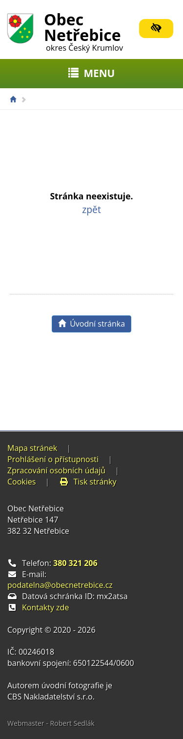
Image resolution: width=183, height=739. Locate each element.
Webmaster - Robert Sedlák (51, 723)
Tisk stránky (88, 481)
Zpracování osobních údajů (56, 470)
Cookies (21, 481)
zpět (91, 209)
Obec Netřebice (83, 30)
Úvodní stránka (91, 323)
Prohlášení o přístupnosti (53, 459)
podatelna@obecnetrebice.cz (60, 585)
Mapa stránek (32, 448)
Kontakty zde (45, 607)
